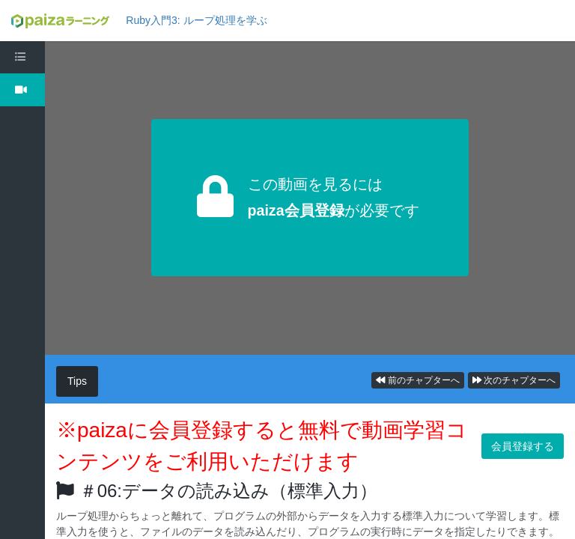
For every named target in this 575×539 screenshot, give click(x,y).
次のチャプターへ (514, 380)
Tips (77, 381)
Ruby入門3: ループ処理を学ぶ (196, 20)
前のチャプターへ (417, 380)
